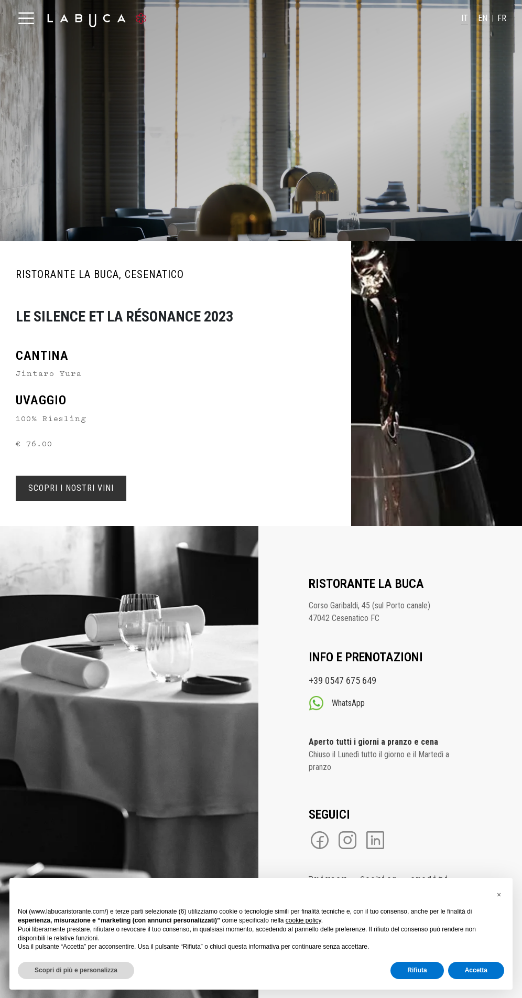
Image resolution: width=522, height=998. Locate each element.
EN (482, 18)
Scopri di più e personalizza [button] (76, 970)
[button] (499, 894)
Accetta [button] (476, 970)
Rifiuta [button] (417, 970)
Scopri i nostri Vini (71, 488)
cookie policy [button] (303, 920)
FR (501, 18)
